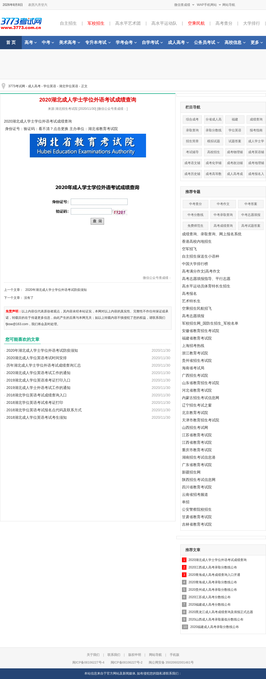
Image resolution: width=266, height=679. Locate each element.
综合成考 (192, 119)
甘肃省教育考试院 (197, 517)
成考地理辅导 (256, 164)
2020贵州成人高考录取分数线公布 (213, 590)
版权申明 (134, 655)
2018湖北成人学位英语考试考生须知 (36, 417)
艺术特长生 (191, 301)
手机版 (174, 655)
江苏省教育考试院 (197, 435)
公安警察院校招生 (197, 509)
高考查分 (223, 23)
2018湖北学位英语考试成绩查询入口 (36, 395)
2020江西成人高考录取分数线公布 (213, 567)
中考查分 (195, 204)
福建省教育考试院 (197, 338)
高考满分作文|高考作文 (201, 271)
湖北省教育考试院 (103, 129)
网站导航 (228, 5)
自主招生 (68, 23)
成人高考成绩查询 (235, 175)
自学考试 (152, 42)
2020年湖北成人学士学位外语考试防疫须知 (56, 290)
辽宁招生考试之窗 (197, 405)
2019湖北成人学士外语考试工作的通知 (38, 387)
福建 (235, 119)
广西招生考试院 (195, 375)
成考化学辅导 (214, 164)
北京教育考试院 (195, 412)
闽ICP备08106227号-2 (127, 662)
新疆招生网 (191, 472)
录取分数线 (214, 130)
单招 (185, 502)
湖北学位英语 (68, 86)
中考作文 (223, 204)
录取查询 (192, 130)
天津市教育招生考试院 (200, 420)
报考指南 (256, 130)
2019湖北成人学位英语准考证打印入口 (38, 380)
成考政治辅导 (235, 164)
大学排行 (251, 23)
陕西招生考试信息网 (198, 479)
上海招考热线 (193, 345)
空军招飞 (189, 249)
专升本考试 (98, 42)
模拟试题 (213, 141)
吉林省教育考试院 (197, 524)
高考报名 (189, 293)
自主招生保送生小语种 (200, 256)
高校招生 (213, 152)
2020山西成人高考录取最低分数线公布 (216, 619)
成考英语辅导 (256, 153)
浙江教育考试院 (195, 353)
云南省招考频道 (195, 494)
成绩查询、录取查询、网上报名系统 (212, 234)
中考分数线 (195, 215)
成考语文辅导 (192, 164)
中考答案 (250, 204)
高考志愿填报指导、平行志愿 (206, 278)
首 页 (11, 42)
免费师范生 (195, 226)
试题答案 (234, 141)
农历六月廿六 (37, 5)
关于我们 (93, 655)
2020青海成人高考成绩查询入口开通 (214, 575)
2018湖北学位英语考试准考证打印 (34, 402)
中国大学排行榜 (195, 264)
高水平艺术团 (128, 23)
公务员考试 (206, 42)
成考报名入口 (256, 175)
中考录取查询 (223, 215)
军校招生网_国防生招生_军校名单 (210, 323)
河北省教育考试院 (197, 390)
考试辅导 (192, 152)
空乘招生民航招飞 (197, 308)
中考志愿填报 (250, 215)
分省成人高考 (214, 121)
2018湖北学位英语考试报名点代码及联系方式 (44, 410)
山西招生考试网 (195, 427)
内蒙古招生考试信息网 (200, 398)
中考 (48, 42)
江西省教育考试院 (197, 442)
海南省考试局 (193, 368)
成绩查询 (256, 119)
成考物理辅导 (235, 153)
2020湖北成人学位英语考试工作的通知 (38, 373)
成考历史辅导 (192, 175)
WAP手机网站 (207, 5)
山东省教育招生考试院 (200, 383)
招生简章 (192, 141)
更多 (257, 42)
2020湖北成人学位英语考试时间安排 (36, 358)
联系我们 (113, 655)
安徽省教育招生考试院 (200, 331)
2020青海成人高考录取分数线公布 (213, 582)
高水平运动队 (164, 23)
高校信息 (235, 42)
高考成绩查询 (223, 226)
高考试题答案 (250, 226)
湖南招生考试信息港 (198, 457)
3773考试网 (16, 86)
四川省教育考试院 (197, 487)
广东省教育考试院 (197, 465)
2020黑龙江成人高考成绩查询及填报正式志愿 (221, 612)
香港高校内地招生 (197, 241)
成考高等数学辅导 (214, 175)
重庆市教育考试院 (197, 450)
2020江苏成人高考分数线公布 (210, 597)
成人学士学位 (256, 142)
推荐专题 (192, 192)
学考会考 (126, 42)
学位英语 (49, 86)
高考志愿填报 (193, 316)
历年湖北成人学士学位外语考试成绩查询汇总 (43, 365)
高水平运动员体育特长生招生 (206, 286)
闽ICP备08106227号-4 (88, 662)
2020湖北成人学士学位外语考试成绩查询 (218, 560)
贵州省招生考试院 (197, 360)
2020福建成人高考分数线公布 (210, 604)
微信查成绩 (182, 5)
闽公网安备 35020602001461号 (171, 662)
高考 (30, 42)
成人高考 (178, 42)
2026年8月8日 (13, 5)
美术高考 (69, 42)
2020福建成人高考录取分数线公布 (214, 627)
